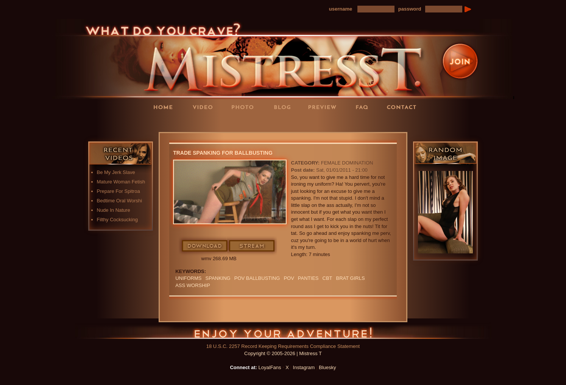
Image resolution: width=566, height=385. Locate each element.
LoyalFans (206, 122)
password (409, 9)
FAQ (364, 107)
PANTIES (308, 278)
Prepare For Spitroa (118, 191)
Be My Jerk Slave (116, 172)
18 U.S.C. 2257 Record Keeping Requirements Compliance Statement (283, 346)
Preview (324, 107)
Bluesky (327, 367)
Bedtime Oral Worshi (119, 200)
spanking (218, 278)
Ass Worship (192, 285)
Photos (245, 107)
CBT (327, 278)
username (340, 9)
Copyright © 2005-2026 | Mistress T (283, 353)
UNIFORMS (188, 278)
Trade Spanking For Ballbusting (223, 153)
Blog (285, 107)
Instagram (304, 367)
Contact (404, 107)
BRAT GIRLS (350, 278)
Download (205, 246)
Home (165, 107)
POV (289, 278)
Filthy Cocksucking (117, 219)
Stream (252, 246)
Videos (205, 107)
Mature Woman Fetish (121, 182)
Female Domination (347, 163)
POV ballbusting (257, 278)
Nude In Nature (113, 210)
